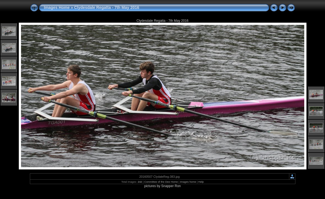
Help (201, 181)
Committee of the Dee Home (161, 181)
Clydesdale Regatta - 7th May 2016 (106, 7)
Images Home (57, 7)
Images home (188, 181)
